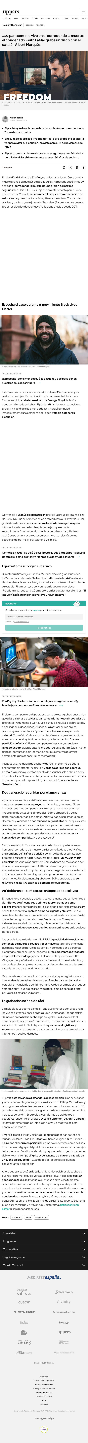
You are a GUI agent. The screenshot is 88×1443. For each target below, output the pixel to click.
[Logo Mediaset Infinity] (24, 1292)
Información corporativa (44, 1381)
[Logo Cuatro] (24, 1302)
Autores (75, 18)
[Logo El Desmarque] (24, 1312)
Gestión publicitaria (44, 1396)
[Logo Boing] (24, 1322)
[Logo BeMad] (24, 1332)
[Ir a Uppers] (11, 12)
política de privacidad (21, 621)
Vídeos (85, 18)
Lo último (7, 18)
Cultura (35, 18)
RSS (44, 1400)
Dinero (66, 18)
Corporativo (44, 1249)
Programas (44, 1241)
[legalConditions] (5, 621)
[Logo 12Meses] (64, 1342)
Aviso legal (44, 1377)
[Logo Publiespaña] (64, 1352)
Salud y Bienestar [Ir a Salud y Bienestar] (12, 24)
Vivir (16, 18)
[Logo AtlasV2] (24, 1352)
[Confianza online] (44, 1432)
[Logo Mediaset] (44, 1279)
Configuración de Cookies (44, 1389)
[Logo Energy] (64, 1322)
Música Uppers (41, 1217)
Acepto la (18, 621)
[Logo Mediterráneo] (44, 1363)
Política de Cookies (44, 1392)
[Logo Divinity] (64, 1302)
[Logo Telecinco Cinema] (24, 1342)
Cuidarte (25, 18)
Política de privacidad (44, 1384)
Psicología (40, 25)
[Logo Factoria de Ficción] (64, 1312)
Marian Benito (16, 118)
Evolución (45, 18)
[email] (44, 617)
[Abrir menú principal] (83, 12)
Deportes (30, 25)
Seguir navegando (44, 1257)
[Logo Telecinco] (64, 1292)
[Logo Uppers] (64, 1332)
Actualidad (16, 1217)
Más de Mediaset (44, 1265)
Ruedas (56, 18)
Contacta (44, 1404)
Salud (28, 1217)
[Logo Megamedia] (45, 1418)
